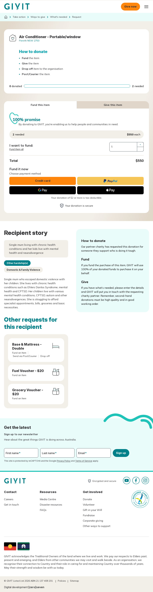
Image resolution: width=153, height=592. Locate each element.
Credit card (42, 180)
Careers (8, 499)
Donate (87, 499)
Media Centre (48, 499)
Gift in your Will (92, 510)
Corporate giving (93, 520)
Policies (62, 580)
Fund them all (16, 149)
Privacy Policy (63, 461)
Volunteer (89, 504)
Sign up (121, 453)
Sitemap (74, 580)
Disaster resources (51, 504)
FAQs (43, 510)
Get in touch (11, 504)
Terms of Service (83, 461)
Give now (130, 6)
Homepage (17, 6)
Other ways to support (96, 526)
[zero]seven (36, 587)
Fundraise (89, 515)
